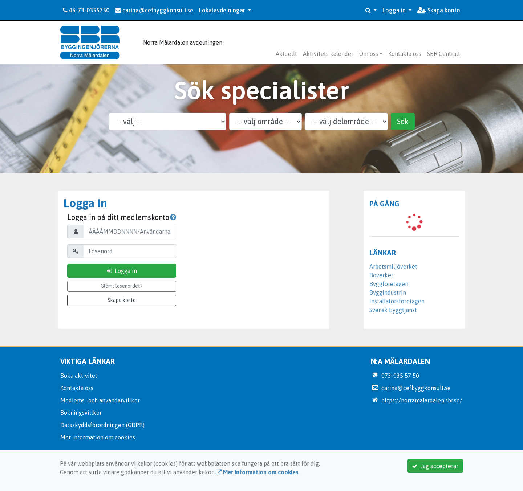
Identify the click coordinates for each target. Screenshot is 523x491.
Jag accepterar (435, 466)
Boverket (381, 275)
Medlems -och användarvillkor (100, 400)
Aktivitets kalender (328, 53)
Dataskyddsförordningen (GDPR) (102, 425)
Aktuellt (286, 53)
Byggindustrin (387, 292)
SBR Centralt (443, 53)
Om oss (368, 53)
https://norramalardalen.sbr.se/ (421, 400)
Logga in (394, 10)
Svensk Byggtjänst (393, 310)
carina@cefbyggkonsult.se (154, 10)
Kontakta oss (404, 53)
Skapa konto (438, 10)
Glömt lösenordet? (122, 286)
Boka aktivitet (78, 375)
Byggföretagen (388, 284)
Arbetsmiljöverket (393, 266)
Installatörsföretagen (397, 301)
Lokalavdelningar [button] (223, 10)
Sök (403, 121)
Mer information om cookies (97, 437)
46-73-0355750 (86, 10)
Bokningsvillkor (81, 412)
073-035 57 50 (400, 375)
